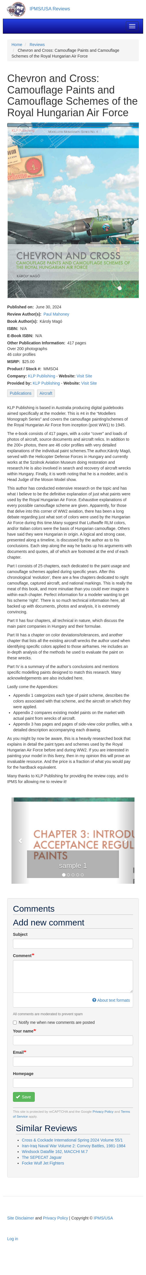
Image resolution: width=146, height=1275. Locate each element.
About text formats (111, 1000)
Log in (12, 1238)
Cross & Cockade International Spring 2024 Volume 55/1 (72, 1140)
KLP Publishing (41, 376)
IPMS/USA (103, 1218)
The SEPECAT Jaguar (42, 1157)
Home (16, 44)
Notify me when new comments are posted (54, 1022)
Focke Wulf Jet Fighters (43, 1163)
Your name (23, 1031)
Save (23, 1097)
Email (18, 1052)
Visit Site (84, 376)
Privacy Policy (103, 1111)
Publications (21, 393)
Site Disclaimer (20, 1218)
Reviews (37, 44)
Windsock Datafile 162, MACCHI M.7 (55, 1151)
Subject (20, 934)
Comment (22, 955)
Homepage (23, 1073)
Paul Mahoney (56, 314)
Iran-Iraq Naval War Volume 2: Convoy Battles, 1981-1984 (74, 1146)
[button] (20, 840)
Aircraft (46, 393)
